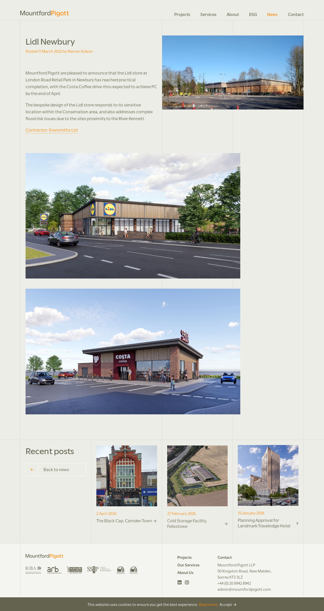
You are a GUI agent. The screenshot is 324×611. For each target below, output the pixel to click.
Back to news (47, 470)
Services (208, 14)
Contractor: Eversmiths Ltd (52, 129)
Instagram (187, 582)
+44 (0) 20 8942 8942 (234, 583)
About (233, 14)
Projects (182, 14)
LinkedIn (179, 582)
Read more (208, 604)
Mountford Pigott (44, 13)
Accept (226, 604)
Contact (296, 14)
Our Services (188, 564)
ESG (253, 14)
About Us (185, 572)
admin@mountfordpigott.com (244, 589)
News (272, 14)
